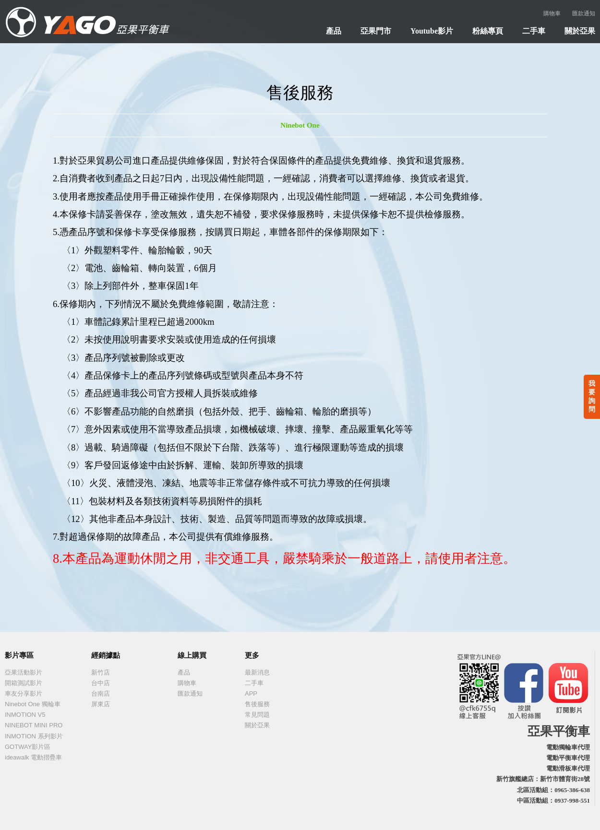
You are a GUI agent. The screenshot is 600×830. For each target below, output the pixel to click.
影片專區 (19, 655)
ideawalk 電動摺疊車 (33, 757)
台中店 (100, 683)
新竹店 (100, 672)
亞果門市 (375, 31)
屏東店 (100, 704)
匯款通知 (583, 13)
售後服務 (257, 704)
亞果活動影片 (23, 672)
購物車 (552, 13)
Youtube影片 (431, 31)
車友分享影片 (23, 693)
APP (251, 693)
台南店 (100, 693)
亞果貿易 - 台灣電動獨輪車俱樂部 (86, 21)
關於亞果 (579, 31)
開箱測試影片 (23, 683)
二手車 (533, 31)
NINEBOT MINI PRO (33, 725)
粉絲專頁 (487, 31)
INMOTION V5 (25, 714)
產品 (333, 31)
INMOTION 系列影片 (34, 736)
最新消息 (257, 672)
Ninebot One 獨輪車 (32, 704)
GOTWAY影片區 (27, 746)
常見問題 (257, 714)
